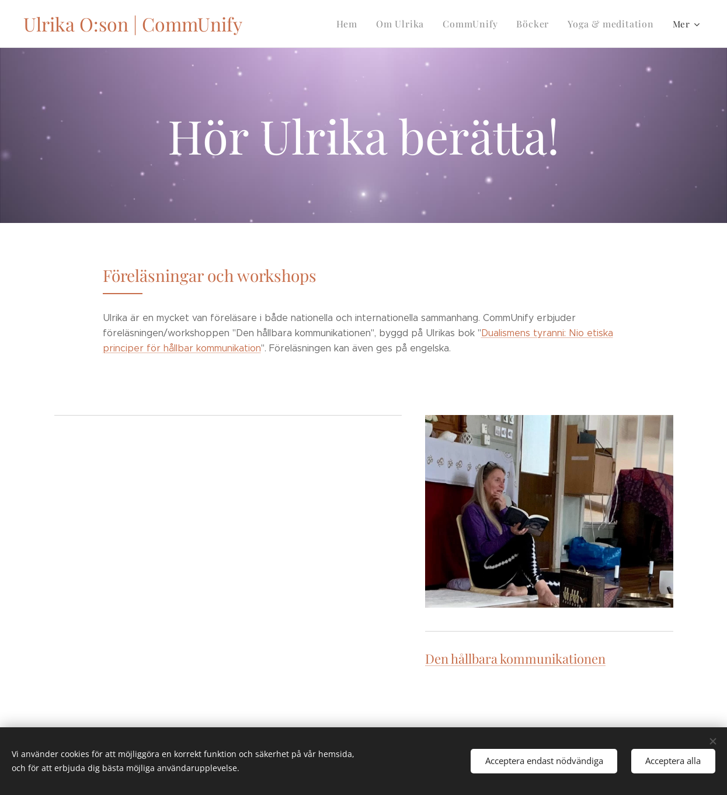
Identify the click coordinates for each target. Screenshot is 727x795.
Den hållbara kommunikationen (515, 658)
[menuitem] (359, 24)
